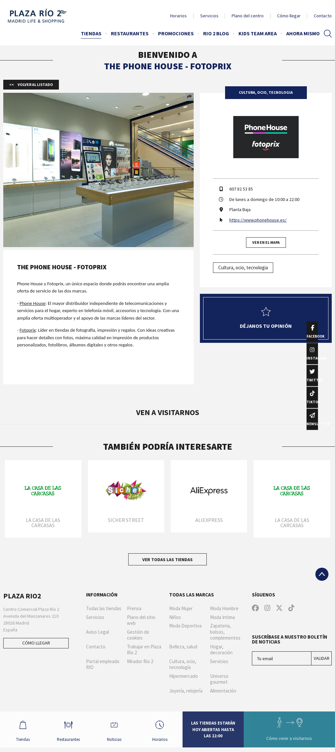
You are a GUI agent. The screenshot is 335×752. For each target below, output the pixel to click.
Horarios (178, 16)
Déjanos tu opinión (266, 318)
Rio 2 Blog (216, 33)
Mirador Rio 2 (140, 661)
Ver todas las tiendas (167, 559)
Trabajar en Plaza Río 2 (144, 650)
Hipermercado (183, 676)
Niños (175, 617)
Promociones (176, 33)
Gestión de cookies (138, 635)
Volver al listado (35, 84)
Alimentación (223, 691)
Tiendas (91, 33)
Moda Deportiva (185, 626)
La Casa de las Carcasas (43, 522)
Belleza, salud (183, 647)
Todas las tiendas (103, 608)
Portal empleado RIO (102, 665)
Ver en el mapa (266, 242)
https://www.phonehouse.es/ (258, 220)
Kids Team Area (257, 33)
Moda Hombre (224, 608)
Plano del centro (248, 16)
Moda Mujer (181, 608)
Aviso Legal (97, 632)
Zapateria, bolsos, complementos (225, 632)
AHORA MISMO (303, 33)
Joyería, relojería (186, 691)
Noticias (121, 731)
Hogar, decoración (221, 650)
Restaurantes (130, 33)
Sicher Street (126, 520)
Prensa (134, 608)
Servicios (209, 16)
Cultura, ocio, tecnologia (243, 267)
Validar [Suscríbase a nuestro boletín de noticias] (321, 658)
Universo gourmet (219, 679)
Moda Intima (222, 617)
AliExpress (209, 520)
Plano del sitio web (141, 620)
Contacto (323, 16)
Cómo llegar (289, 16)
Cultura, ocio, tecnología (182, 665)
